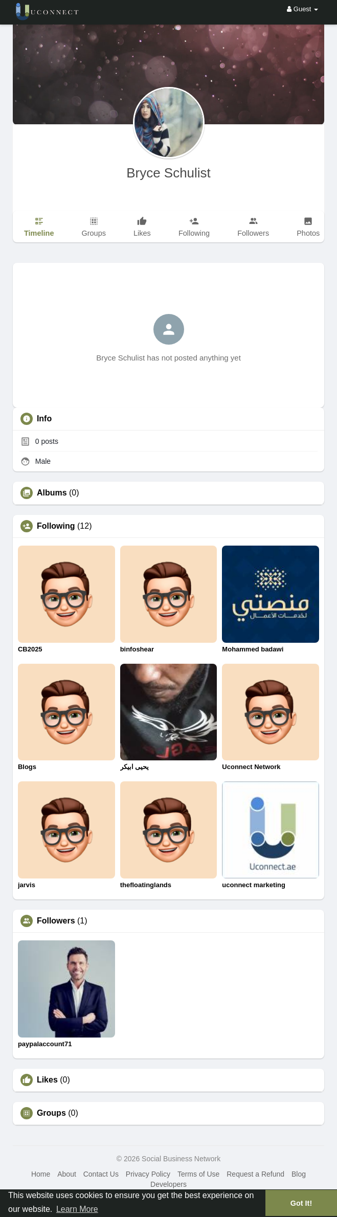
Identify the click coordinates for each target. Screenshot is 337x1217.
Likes (47, 1080)
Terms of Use (198, 1174)
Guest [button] (302, 9)
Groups (51, 1113)
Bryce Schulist (168, 173)
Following (56, 526)
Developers (168, 1184)
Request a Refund (255, 1174)
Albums (52, 493)
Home (40, 1174)
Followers (56, 921)
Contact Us (101, 1174)
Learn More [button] (77, 1209)
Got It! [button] (301, 1203)
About (66, 1174)
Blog (298, 1174)
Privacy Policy (148, 1174)
